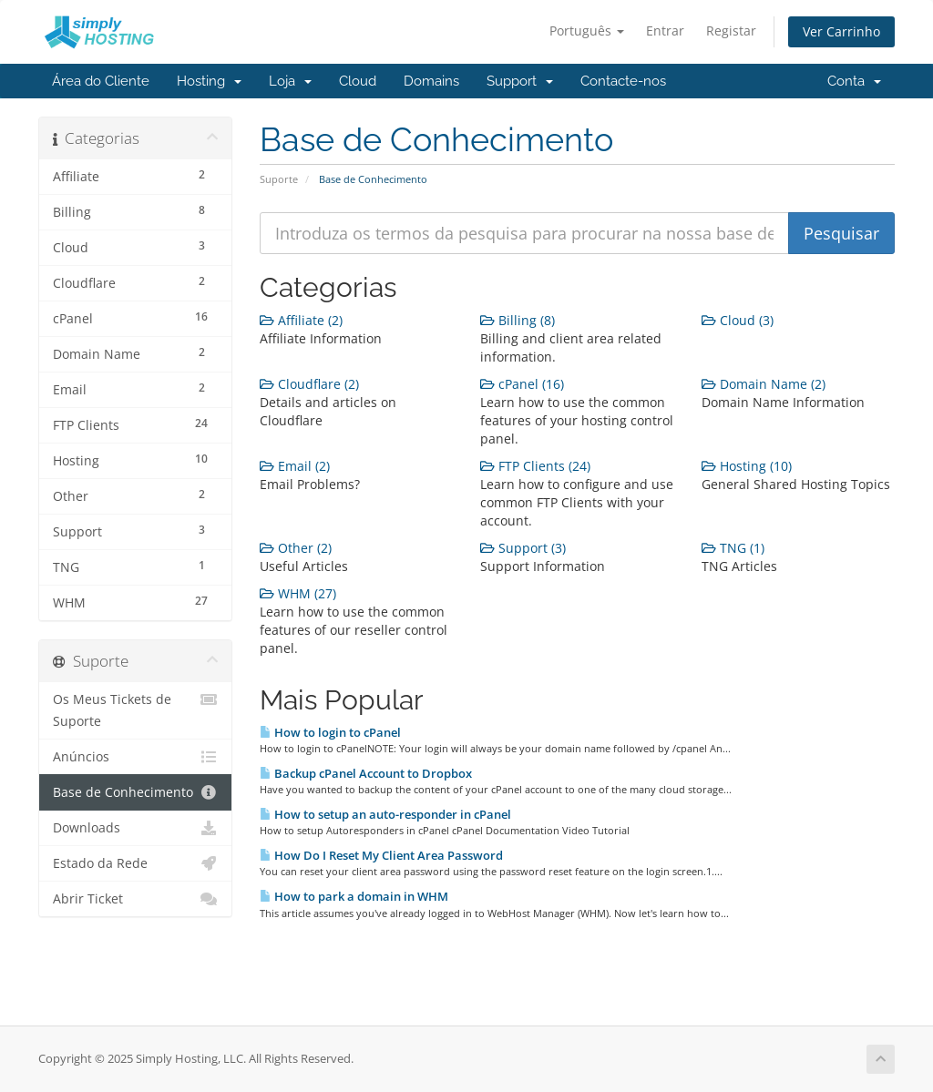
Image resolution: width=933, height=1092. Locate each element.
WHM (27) (298, 593)
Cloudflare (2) (309, 384)
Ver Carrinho (841, 31)
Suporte (279, 179)
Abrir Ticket (135, 899)
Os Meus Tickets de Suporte (135, 709)
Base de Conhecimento (135, 792)
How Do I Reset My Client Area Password (381, 855)
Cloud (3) (738, 320)
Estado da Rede (135, 863)
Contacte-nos (623, 81)
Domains (431, 81)
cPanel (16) (522, 384)
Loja (290, 81)
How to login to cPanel (330, 732)
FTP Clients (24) (535, 466)
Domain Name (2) (763, 384)
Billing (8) (517, 320)
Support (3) (523, 547)
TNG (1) (733, 547)
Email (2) (295, 466)
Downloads (135, 828)
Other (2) (296, 547)
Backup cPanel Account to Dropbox (366, 773)
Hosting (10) (747, 466)
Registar (731, 30)
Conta (854, 81)
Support (520, 81)
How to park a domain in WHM (354, 896)
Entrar (665, 30)
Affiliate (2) (301, 320)
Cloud (357, 81)
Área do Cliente (100, 81)
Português (586, 30)
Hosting (209, 81)
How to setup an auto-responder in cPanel (385, 814)
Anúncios (135, 757)
